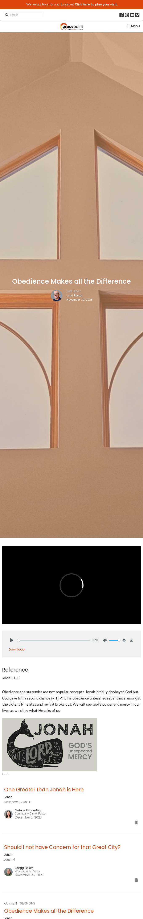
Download (16, 649)
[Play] (11, 640)
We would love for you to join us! (72, 4)
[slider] (53, 640)
